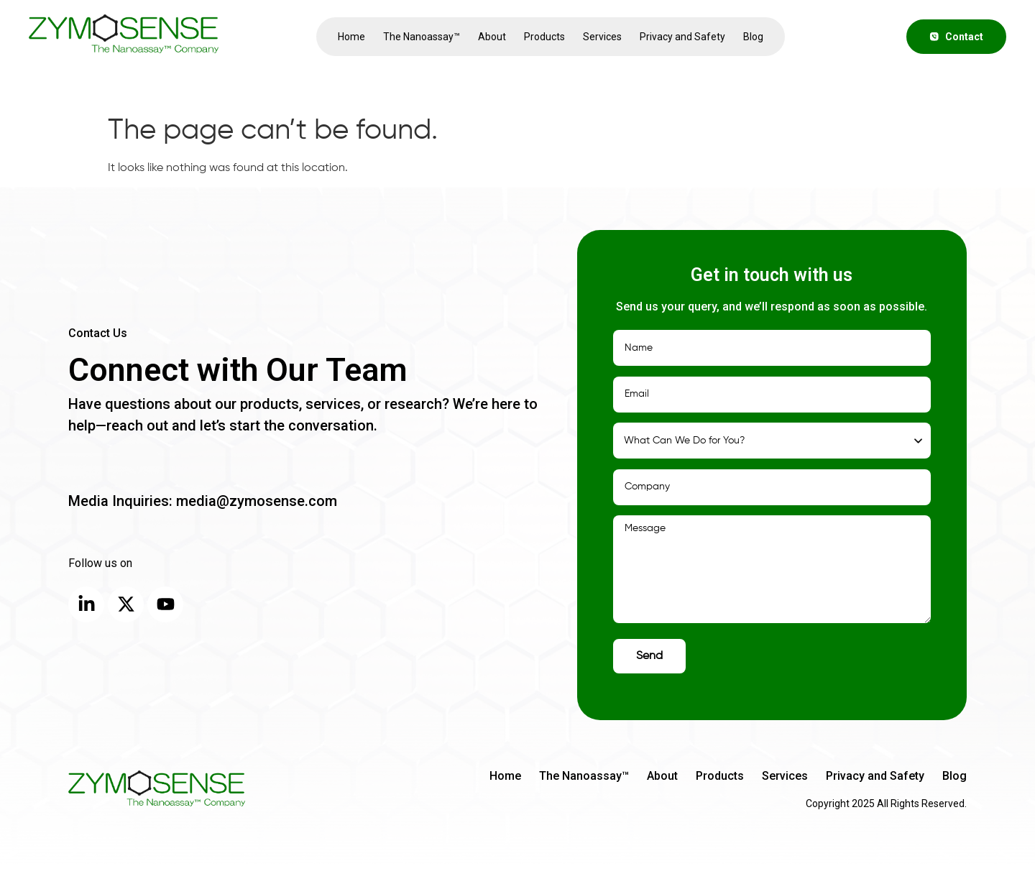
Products (544, 37)
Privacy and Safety (682, 37)
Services (602, 37)
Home (351, 37)
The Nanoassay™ (421, 37)
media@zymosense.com (254, 501)
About (492, 37)
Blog (753, 37)
